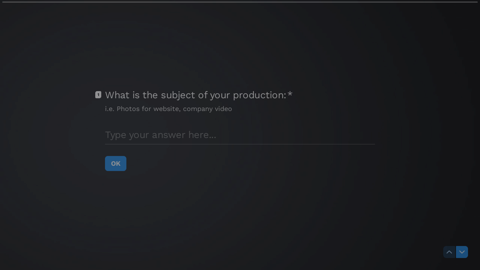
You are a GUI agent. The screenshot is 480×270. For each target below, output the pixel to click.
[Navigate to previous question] (449, 252)
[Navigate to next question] (462, 252)
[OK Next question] (115, 163)
